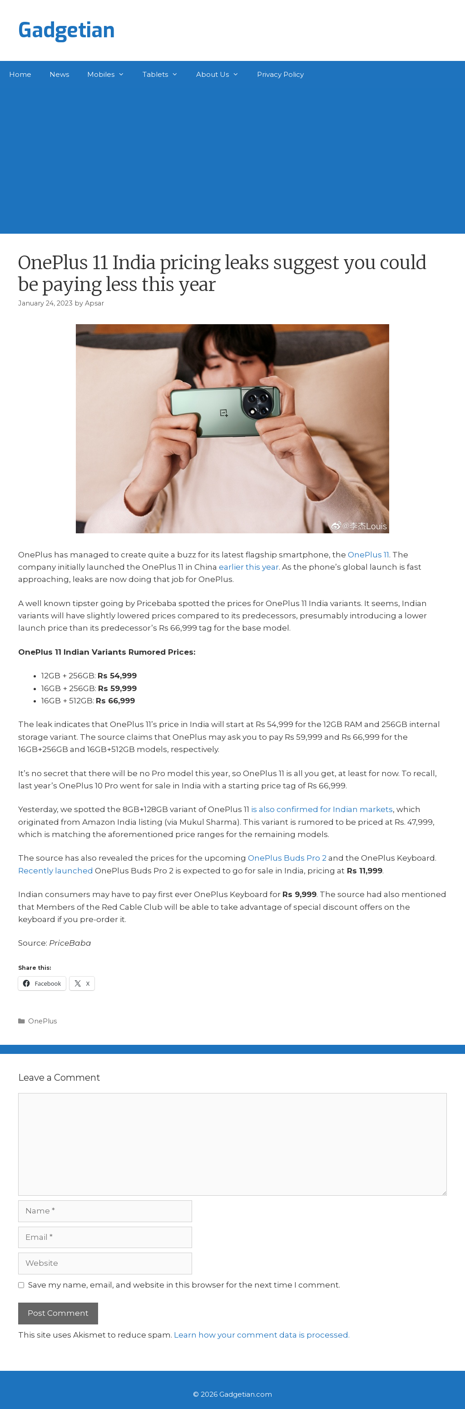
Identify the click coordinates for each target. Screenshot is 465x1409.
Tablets (165, 74)
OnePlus (42, 1021)
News (59, 74)
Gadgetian (66, 30)
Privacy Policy (280, 74)
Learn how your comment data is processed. (262, 1334)
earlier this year (249, 567)
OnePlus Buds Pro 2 (287, 857)
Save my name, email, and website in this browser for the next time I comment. (184, 1284)
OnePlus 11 (368, 554)
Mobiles (110, 74)
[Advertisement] (232, 156)
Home (20, 74)
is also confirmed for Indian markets (322, 809)
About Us (222, 74)
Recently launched (55, 870)
